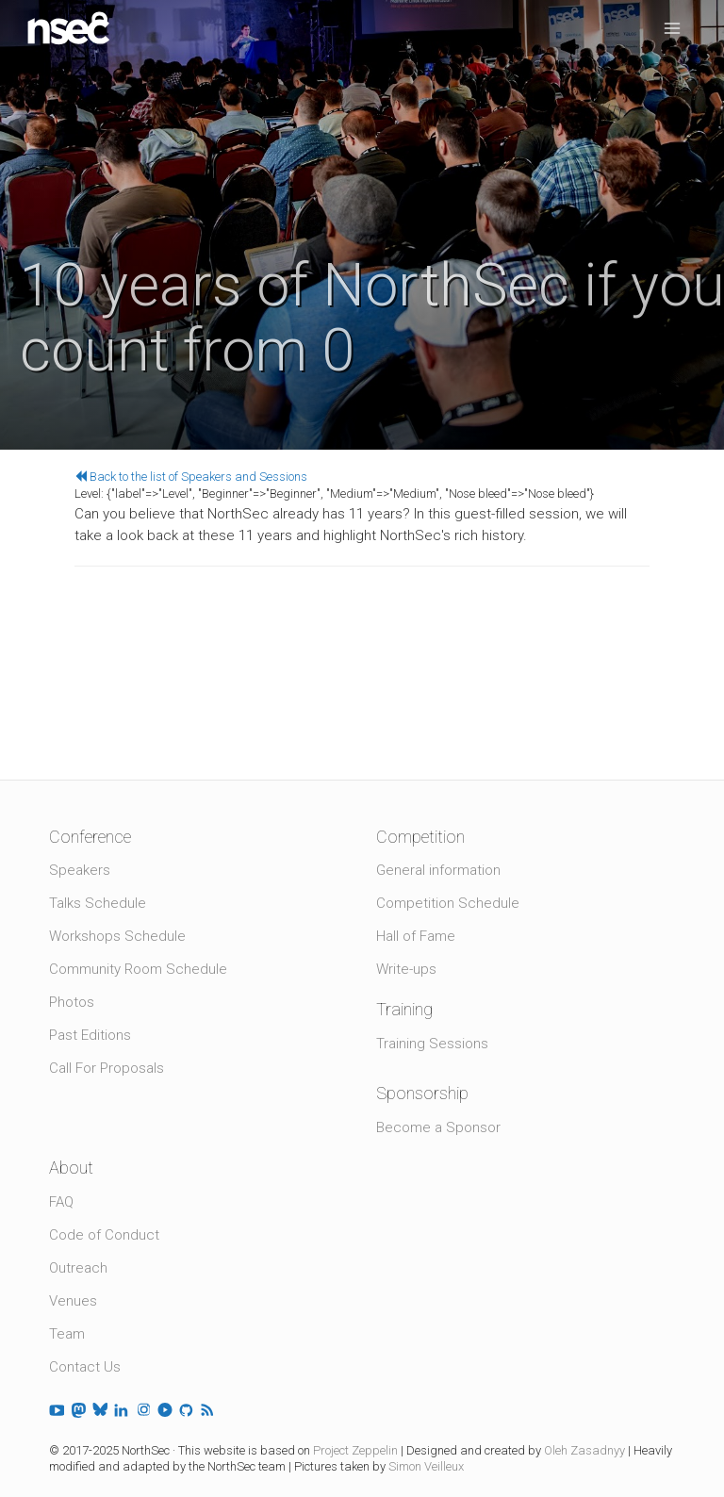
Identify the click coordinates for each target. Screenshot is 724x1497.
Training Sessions (432, 1043)
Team (67, 1333)
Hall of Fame (415, 936)
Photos (71, 1002)
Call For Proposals (106, 1068)
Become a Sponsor (438, 1127)
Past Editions (90, 1035)
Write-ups (406, 969)
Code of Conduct (104, 1234)
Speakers (79, 870)
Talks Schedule (97, 903)
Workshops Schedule (117, 936)
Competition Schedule (447, 903)
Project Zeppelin (355, 1450)
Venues (73, 1300)
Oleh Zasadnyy (584, 1450)
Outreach (78, 1267)
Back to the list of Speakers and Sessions (190, 476)
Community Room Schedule (138, 969)
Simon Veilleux (426, 1466)
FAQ (61, 1201)
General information (438, 870)
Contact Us (85, 1366)
